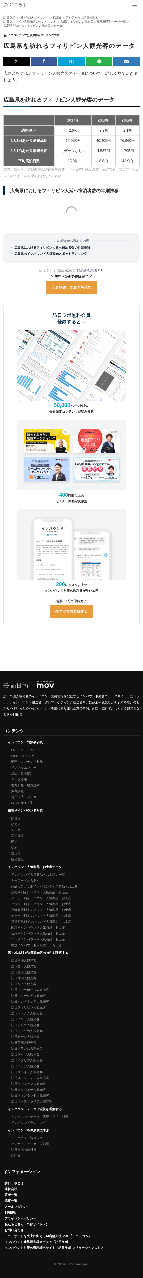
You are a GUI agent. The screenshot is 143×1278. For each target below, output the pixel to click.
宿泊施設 (17, 836)
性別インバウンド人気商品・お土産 (36, 945)
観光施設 (17, 859)
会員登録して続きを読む (71, 287)
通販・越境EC (21, 773)
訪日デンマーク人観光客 (28, 1084)
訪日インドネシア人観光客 (30, 1001)
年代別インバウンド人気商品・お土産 (38, 939)
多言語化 (17, 791)
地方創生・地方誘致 (25, 785)
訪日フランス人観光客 (27, 1048)
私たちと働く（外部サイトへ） (27, 1224)
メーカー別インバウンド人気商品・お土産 (41, 898)
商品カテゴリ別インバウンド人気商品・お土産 (44, 886)
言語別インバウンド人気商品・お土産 (38, 933)
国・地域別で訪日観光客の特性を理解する (38, 953)
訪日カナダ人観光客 (25, 1037)
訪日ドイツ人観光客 (25, 1054)
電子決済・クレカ (23, 797)
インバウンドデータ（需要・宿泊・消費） (41, 1117)
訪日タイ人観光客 (23, 984)
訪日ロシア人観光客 (25, 1066)
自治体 (16, 853)
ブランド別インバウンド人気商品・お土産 (41, 904)
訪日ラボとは (14, 1183)
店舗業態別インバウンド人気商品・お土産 (41, 910)
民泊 (14, 841)
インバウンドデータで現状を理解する (35, 1109)
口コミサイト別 (22, 803)
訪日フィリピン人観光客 (28, 1007)
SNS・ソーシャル (24, 750)
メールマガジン (16, 1206)
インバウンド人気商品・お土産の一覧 (38, 874)
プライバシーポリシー (20, 1218)
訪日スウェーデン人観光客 (30, 1078)
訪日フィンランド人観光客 (30, 1095)
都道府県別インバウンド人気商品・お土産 (41, 921)
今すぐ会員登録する (71, 611)
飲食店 (16, 818)
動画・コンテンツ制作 (27, 761)
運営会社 (11, 1189)
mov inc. (82, 1264)
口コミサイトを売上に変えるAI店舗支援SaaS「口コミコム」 (48, 1236)
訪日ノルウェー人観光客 (28, 1089)
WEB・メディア (22, 756)
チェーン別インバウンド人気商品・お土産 (41, 916)
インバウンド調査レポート (30, 1138)
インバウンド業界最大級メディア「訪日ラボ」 (38, 1242)
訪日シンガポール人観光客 (30, 990)
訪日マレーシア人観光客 (28, 995)
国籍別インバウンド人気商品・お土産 (38, 927)
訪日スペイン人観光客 (27, 1072)
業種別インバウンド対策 (25, 810)
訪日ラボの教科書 (23, 1150)
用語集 (16, 1155)
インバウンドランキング (28, 1122)
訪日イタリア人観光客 (27, 1060)
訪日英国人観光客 (23, 1042)
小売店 (16, 824)
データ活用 (19, 779)
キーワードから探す (25, 880)
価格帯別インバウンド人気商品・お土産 (39, 892)
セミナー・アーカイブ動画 (30, 1144)
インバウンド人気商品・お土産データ (35, 867)
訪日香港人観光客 (23, 972)
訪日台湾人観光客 (23, 966)
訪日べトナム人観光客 (27, 1013)
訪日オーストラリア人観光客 (31, 1101)
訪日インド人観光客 (25, 1019)
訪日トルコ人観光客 (25, 1025)
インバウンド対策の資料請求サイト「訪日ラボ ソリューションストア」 (56, 1248)
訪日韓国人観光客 (23, 978)
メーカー (17, 830)
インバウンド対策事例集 (25, 742)
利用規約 (11, 1212)
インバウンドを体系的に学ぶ (28, 1130)
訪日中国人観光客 (23, 960)
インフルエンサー (23, 767)
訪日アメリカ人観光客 (27, 1031)
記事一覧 (11, 1201)
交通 (14, 847)
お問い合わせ (14, 1230)
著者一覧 (11, 1195)
